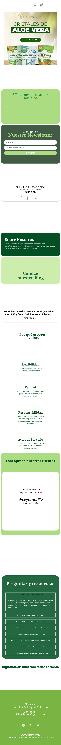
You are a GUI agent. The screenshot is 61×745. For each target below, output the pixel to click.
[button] (34, 5)
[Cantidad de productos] (24, 198)
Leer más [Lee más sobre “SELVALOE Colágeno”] (34, 198)
